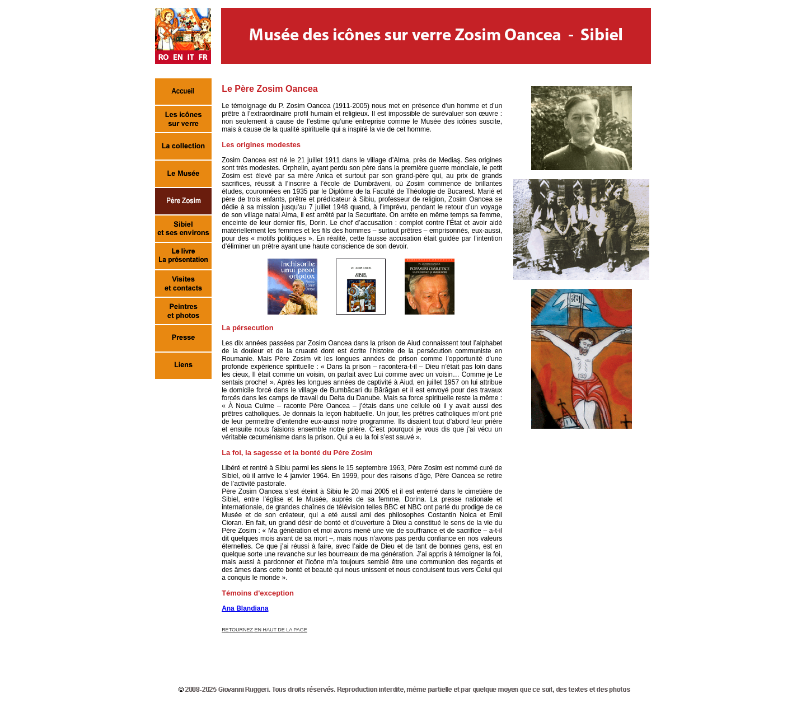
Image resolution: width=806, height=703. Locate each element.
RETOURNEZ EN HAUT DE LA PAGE (264, 629)
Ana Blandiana (245, 608)
